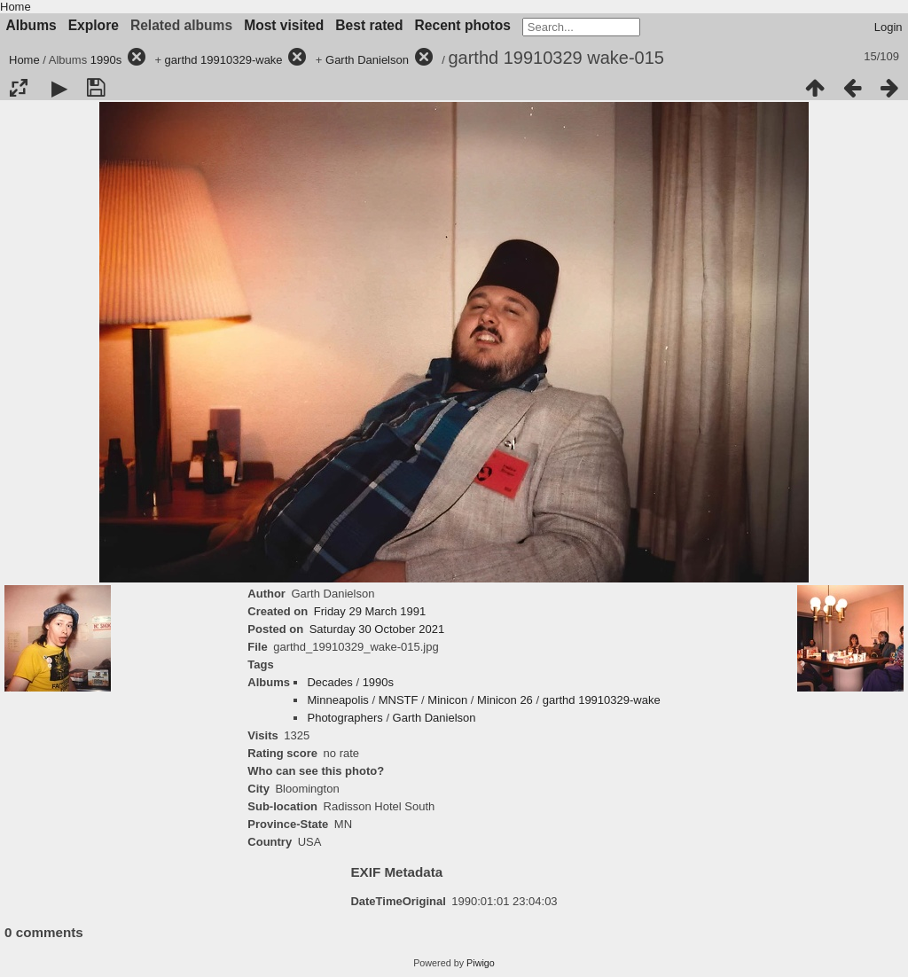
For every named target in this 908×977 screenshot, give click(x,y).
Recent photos (463, 25)
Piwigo (480, 962)
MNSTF (399, 700)
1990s (105, 59)
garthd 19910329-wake (224, 59)
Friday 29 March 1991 (370, 611)
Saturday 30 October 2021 (377, 629)
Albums (31, 25)
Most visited (284, 25)
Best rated (369, 25)
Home (15, 6)
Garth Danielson (367, 59)
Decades (329, 682)
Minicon (447, 700)
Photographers (344, 717)
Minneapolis (337, 700)
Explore (93, 25)
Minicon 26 (505, 700)
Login (888, 27)
